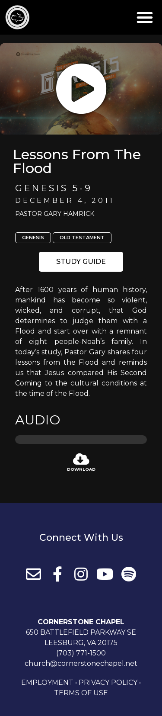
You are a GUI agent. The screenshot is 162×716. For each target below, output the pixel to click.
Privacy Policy (108, 682)
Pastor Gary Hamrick (54, 214)
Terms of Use (81, 693)
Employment (47, 682)
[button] (145, 17)
